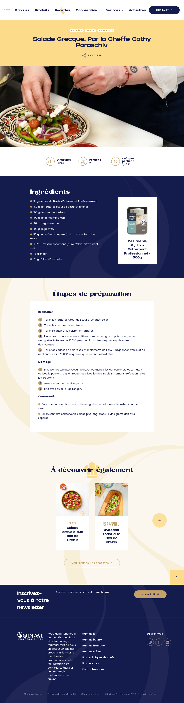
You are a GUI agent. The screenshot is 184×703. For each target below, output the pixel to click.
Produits (42, 9)
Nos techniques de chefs (98, 657)
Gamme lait (90, 633)
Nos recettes (90, 663)
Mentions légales (33, 694)
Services (114, 9)
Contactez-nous (93, 669)
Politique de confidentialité (61, 694)
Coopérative (88, 9)
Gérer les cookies (90, 694)
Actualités (137, 9)
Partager (95, 55)
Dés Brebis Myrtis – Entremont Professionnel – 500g (137, 250)
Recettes (62, 10)
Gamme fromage (93, 645)
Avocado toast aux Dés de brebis (111, 536)
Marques (22, 9)
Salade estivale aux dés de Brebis (72, 534)
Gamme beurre (92, 639)
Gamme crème (92, 651)
